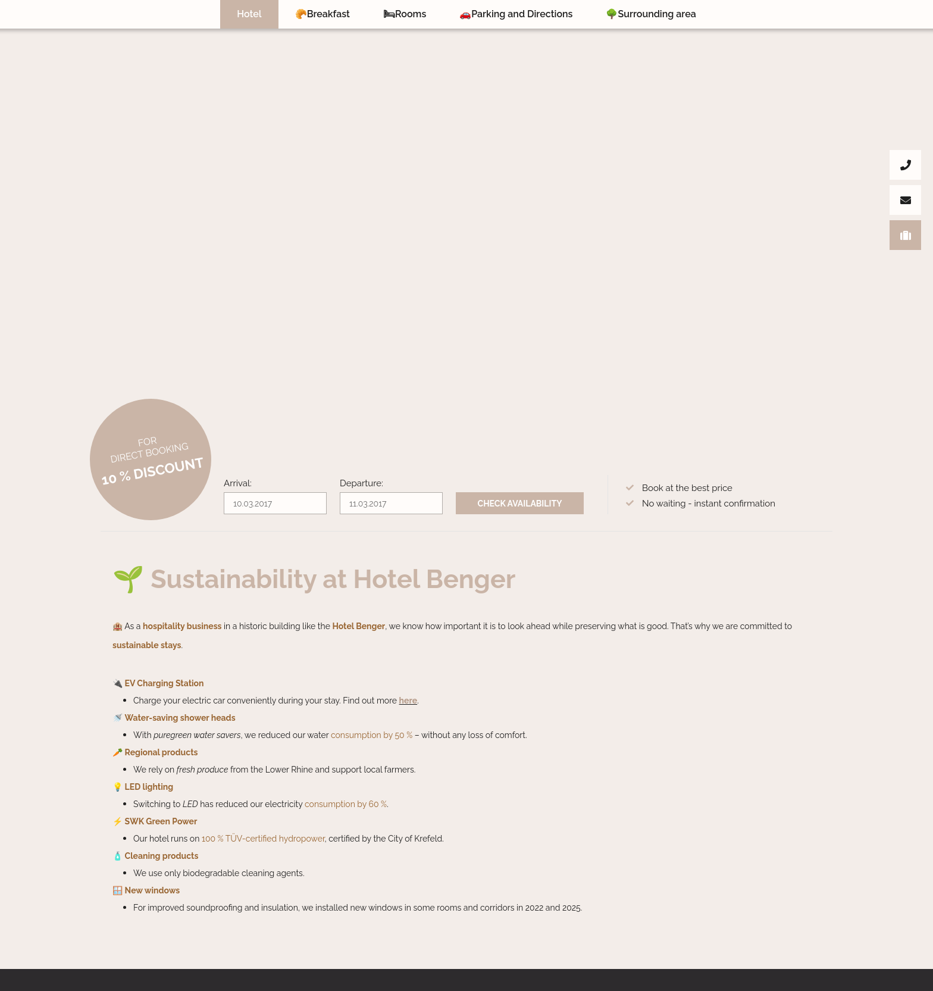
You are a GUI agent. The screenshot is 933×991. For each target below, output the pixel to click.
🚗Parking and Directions (515, 14)
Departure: (361, 483)
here (408, 700)
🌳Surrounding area (651, 14)
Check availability (520, 503)
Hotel (249, 14)
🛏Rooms (404, 14)
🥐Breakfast (322, 14)
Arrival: (238, 483)
